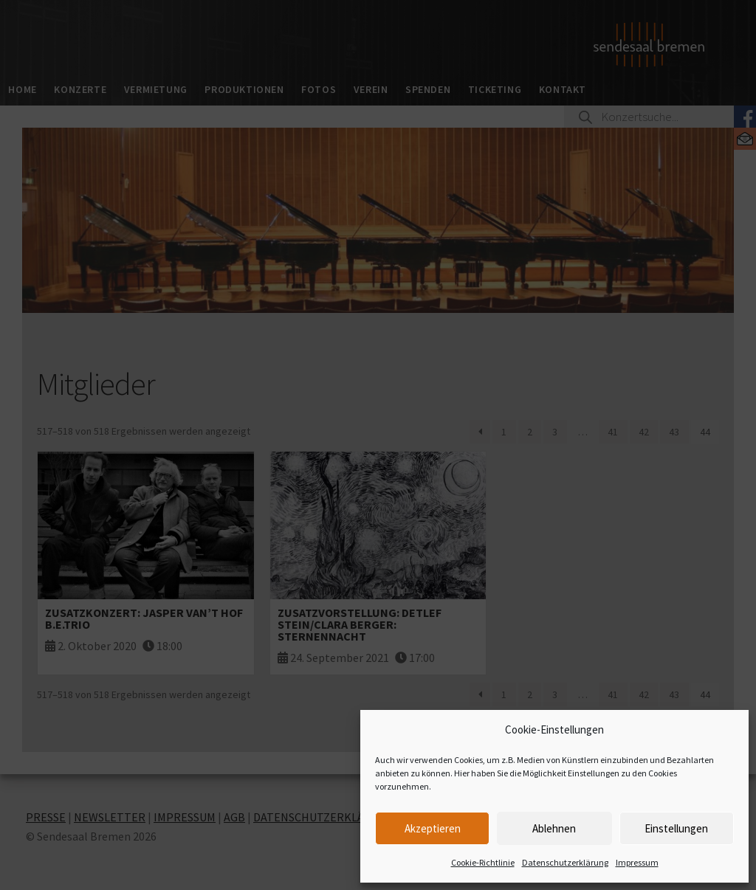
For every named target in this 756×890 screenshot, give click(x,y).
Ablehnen (554, 828)
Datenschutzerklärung (565, 862)
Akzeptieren (433, 828)
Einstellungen (676, 828)
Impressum (637, 862)
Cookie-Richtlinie (483, 862)
